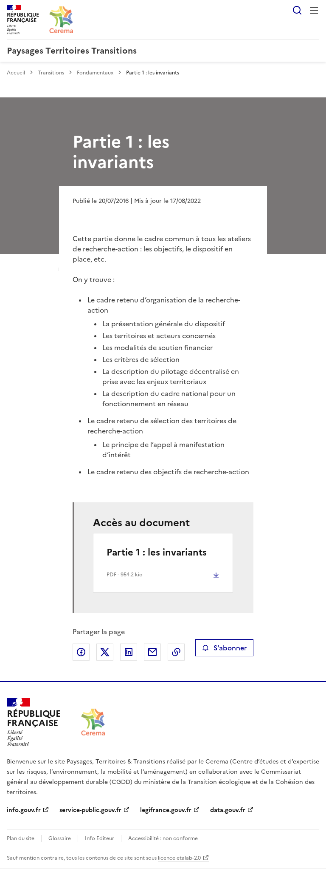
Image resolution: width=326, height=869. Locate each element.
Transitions (51, 73)
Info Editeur (99, 838)
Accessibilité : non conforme (163, 838)
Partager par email (152, 652)
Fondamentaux (95, 73)
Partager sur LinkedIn (128, 652)
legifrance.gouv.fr (165, 810)
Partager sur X (104, 652)
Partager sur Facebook (81, 652)
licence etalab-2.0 (179, 858)
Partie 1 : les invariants (157, 552)
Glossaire (59, 838)
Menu (314, 10)
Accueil (16, 73)
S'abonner (224, 648)
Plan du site (20, 838)
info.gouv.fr (24, 810)
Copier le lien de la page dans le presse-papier (176, 652)
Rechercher (297, 10)
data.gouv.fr (227, 810)
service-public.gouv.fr (90, 810)
